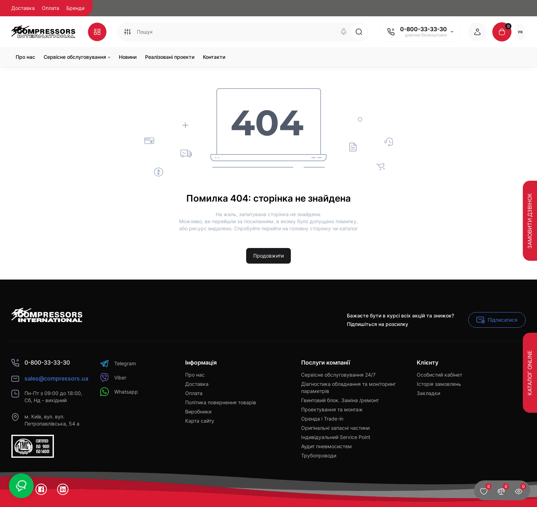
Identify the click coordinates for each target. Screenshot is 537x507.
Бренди (75, 8)
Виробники (198, 412)
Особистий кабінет (439, 375)
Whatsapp (119, 391)
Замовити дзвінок (529, 220)
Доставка (23, 8)
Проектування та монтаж (332, 409)
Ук (520, 32)
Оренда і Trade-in (322, 419)
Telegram (118, 363)
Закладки (428, 393)
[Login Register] (477, 31)
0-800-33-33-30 (423, 29)
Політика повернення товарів (220, 402)
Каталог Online (529, 372)
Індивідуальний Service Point (335, 437)
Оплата (50, 8)
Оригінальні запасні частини (335, 428)
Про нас (195, 375)
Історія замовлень (439, 384)
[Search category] (127, 32)
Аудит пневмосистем (326, 446)
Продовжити (268, 256)
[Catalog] (97, 31)
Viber (113, 377)
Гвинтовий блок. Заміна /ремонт (340, 400)
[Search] (343, 32)
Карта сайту (199, 421)
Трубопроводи (318, 455)
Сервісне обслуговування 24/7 (338, 375)
